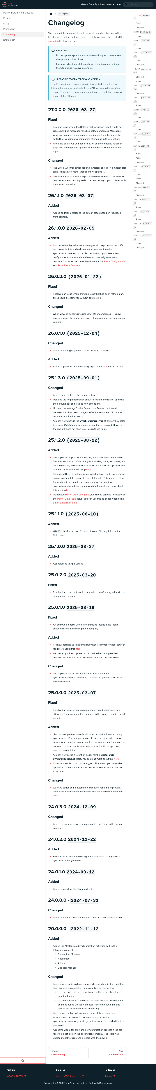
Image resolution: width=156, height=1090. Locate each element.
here (111, 84)
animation (53, 41)
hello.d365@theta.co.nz (70, 1076)
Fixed (138, 23)
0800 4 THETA (16, 1076)
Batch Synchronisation (65, 502)
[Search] (138, 4)
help (79, 33)
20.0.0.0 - (142, 237)
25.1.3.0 (142, 87)
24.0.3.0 (141, 189)
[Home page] (51, 14)
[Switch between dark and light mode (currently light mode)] (118, 4)
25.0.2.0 (142, 135)
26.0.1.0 (142, 71)
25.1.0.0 (141, 123)
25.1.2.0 (142, 99)
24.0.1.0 (141, 213)
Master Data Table (66, 498)
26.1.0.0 (141, 42)
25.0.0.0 (142, 168)
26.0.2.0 (142, 54)
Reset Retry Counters (69, 265)
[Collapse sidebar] (23, 1061)
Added (138, 36)
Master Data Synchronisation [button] (96, 4)
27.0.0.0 (141, 17)
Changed (140, 27)
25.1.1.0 (141, 111)
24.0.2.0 (142, 201)
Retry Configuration (114, 261)
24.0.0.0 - (142, 225)
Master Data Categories (77, 494)
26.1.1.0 (142, 32)
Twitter (110, 1076)
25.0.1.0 (141, 148)
